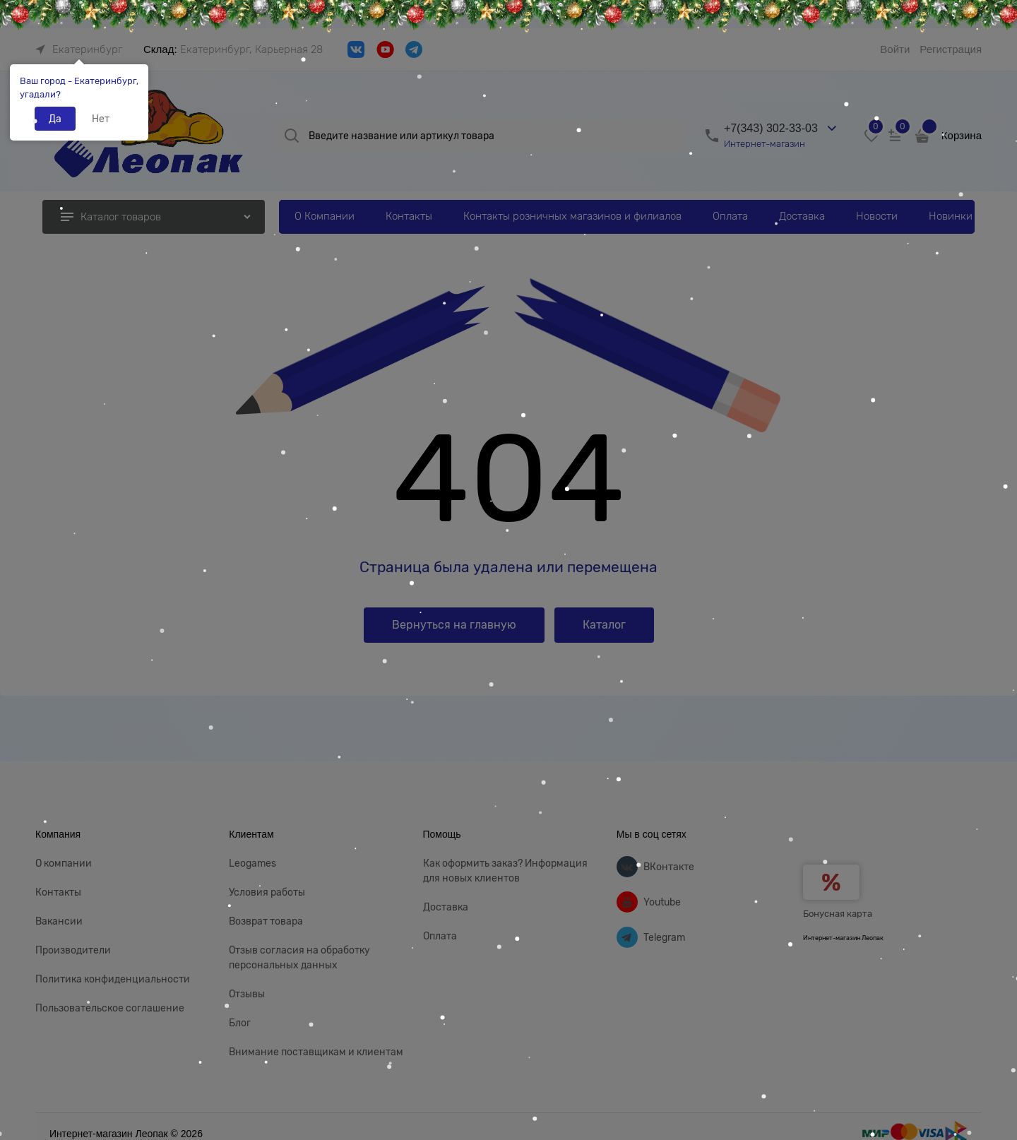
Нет (100, 118)
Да (55, 118)
